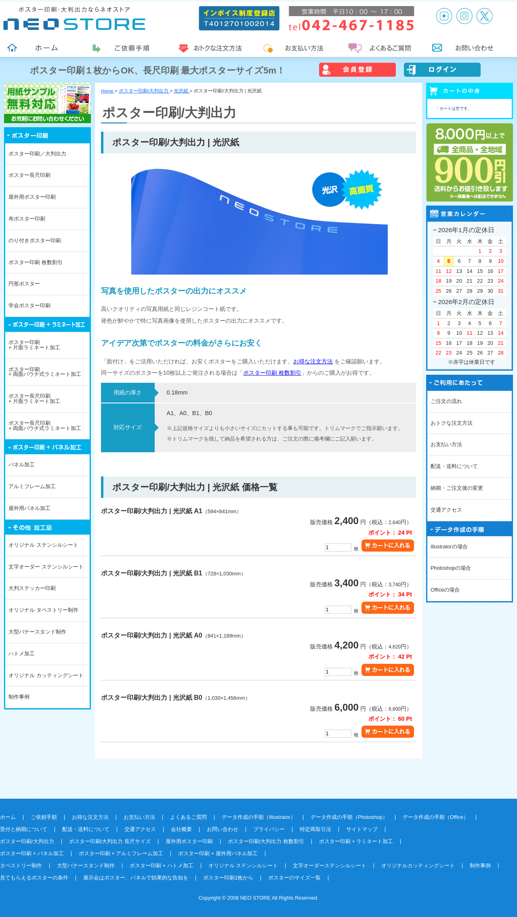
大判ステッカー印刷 (32, 588)
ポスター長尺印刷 (29, 175)
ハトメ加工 (21, 654)
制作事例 (18, 697)
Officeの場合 (445, 590)
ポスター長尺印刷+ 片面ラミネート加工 (34, 398)
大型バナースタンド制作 (37, 632)
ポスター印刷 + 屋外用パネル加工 (218, 853)
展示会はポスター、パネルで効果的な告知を (135, 878)
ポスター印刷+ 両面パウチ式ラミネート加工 (44, 372)
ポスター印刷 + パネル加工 (32, 853)
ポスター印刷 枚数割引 (35, 262)
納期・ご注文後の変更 (457, 488)
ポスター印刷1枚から (228, 878)
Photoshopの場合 (451, 568)
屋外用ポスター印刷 (32, 197)
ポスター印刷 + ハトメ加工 (161, 865)
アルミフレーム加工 (32, 486)
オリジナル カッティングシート (46, 675)
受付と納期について (23, 829)
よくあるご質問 (188, 817)
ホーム (8, 817)
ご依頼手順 (44, 817)
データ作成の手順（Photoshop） (349, 817)
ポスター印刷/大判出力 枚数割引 (266, 841)
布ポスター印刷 (26, 219)
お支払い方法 (446, 444)
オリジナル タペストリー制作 (43, 610)
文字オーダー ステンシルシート (46, 567)
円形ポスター (24, 284)
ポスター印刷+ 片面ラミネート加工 (34, 344)
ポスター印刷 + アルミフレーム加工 (121, 853)
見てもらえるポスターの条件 (34, 878)
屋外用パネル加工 (29, 508)
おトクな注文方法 (452, 423)
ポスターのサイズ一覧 (294, 878)
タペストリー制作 (21, 865)
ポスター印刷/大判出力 (27, 841)
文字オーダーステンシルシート (329, 865)
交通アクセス (446, 510)
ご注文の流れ (446, 401)
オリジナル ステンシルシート (43, 545)
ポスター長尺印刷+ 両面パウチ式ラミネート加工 (44, 425)
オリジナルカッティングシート (418, 865)
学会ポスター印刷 (29, 305)
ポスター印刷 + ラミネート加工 (356, 841)
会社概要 (181, 829)
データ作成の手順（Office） (436, 817)
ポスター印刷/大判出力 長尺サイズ (110, 841)
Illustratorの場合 (449, 546)
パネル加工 (21, 465)
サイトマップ (362, 829)
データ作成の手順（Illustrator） (259, 817)
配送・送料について (454, 466)
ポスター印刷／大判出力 (37, 154)
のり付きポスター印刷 (34, 240)
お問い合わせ (222, 829)
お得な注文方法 (313, 361)
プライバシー (269, 829)
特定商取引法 (315, 829)
